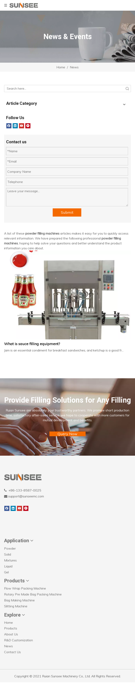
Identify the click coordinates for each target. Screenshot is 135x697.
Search (127, 88)
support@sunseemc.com (25, 496)
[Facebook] (8, 125)
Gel (6, 572)
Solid (7, 554)
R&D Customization (18, 640)
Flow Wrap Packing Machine (25, 588)
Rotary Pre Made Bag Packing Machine (33, 594)
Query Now (67, 434)
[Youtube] (21, 125)
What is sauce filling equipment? (32, 343)
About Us (11, 634)
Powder (10, 548)
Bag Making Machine (19, 600)
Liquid (8, 566)
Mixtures (10, 560)
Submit (67, 212)
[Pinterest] (27, 125)
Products (10, 628)
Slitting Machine (15, 606)
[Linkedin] (15, 125)
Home (8, 622)
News (8, 646)
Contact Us (12, 652)
